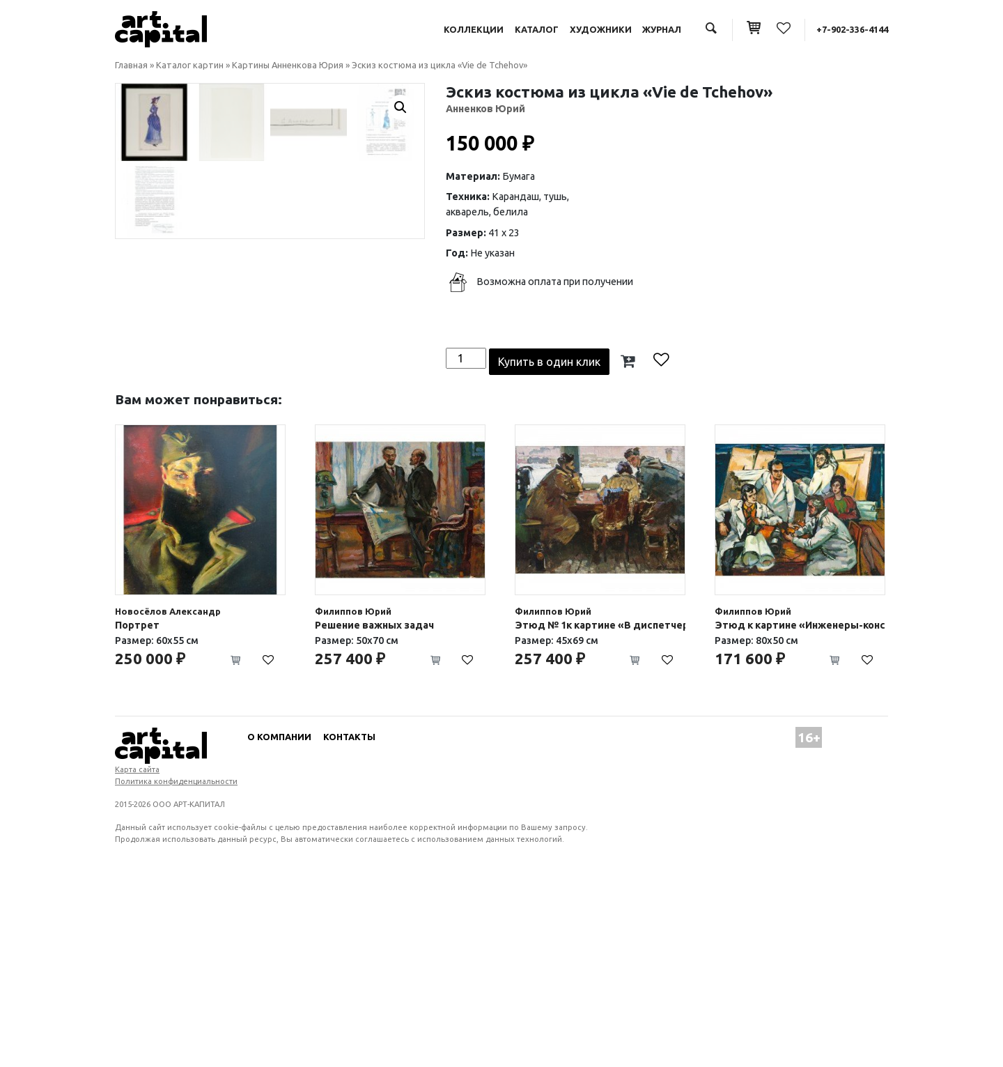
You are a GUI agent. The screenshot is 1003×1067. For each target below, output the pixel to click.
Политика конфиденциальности (176, 954)
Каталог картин (190, 65)
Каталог (537, 29)
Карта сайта (137, 942)
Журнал (661, 29)
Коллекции (474, 29)
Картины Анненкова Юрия (287, 65)
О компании (279, 909)
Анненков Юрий (485, 108)
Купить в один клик (549, 534)
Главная (131, 65)
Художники (601, 29)
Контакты (349, 909)
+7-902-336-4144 (852, 29)
